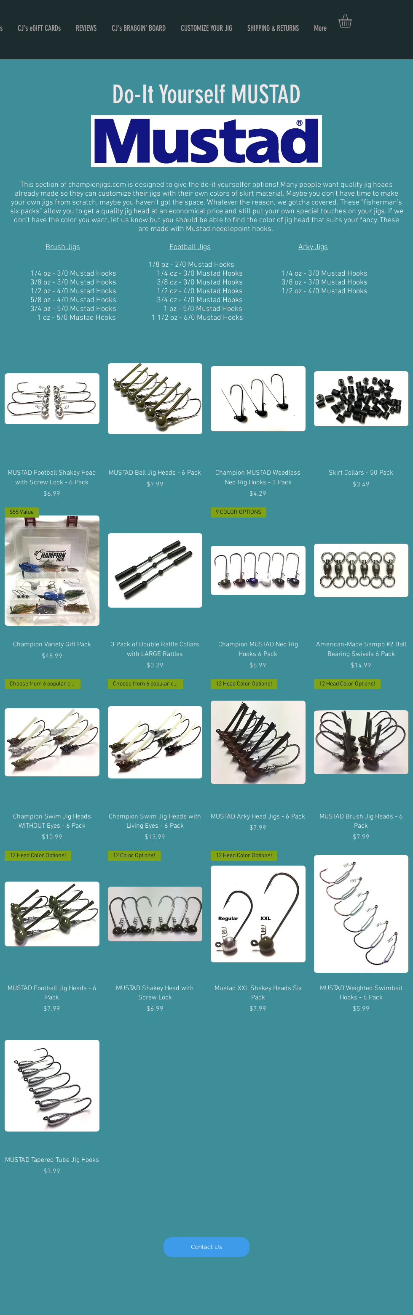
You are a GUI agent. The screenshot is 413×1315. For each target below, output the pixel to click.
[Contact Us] (206, 1247)
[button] (352, 21)
